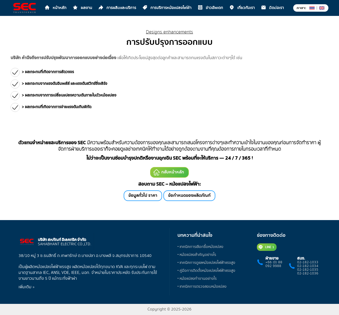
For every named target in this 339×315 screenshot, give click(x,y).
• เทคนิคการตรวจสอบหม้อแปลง (201, 286)
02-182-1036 (307, 273)
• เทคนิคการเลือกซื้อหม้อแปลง (200, 247)
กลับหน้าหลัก (168, 172)
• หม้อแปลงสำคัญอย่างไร (196, 254)
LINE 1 (266, 247)
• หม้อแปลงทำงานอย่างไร (197, 278)
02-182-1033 (307, 262)
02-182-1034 (307, 266)
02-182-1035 (307, 269)
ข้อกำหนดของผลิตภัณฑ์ (189, 195)
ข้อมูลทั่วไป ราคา (142, 195)
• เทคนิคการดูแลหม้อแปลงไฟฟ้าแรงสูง (206, 262)
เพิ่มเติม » (26, 287)
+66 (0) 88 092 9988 (273, 264)
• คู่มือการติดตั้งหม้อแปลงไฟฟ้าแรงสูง (206, 270)
